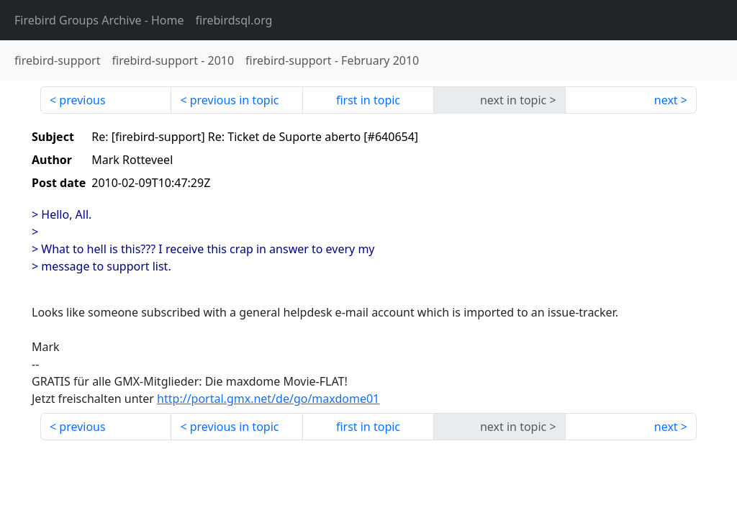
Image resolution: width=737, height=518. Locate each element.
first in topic (368, 100)
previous (82, 100)
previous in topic (234, 100)
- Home (99, 20)
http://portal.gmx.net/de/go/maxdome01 (268, 398)
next (666, 100)
